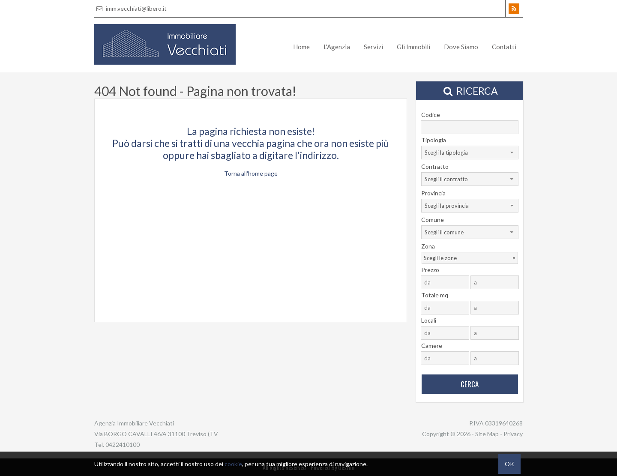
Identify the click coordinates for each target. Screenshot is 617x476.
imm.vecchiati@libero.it (130, 8)
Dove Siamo (461, 47)
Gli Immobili (413, 47)
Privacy (513, 433)
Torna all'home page (251, 173)
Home (301, 47)
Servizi (373, 47)
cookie (233, 463)
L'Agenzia (336, 47)
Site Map (487, 433)
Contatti (504, 47)
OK (509, 463)
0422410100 (122, 444)
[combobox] (469, 152)
